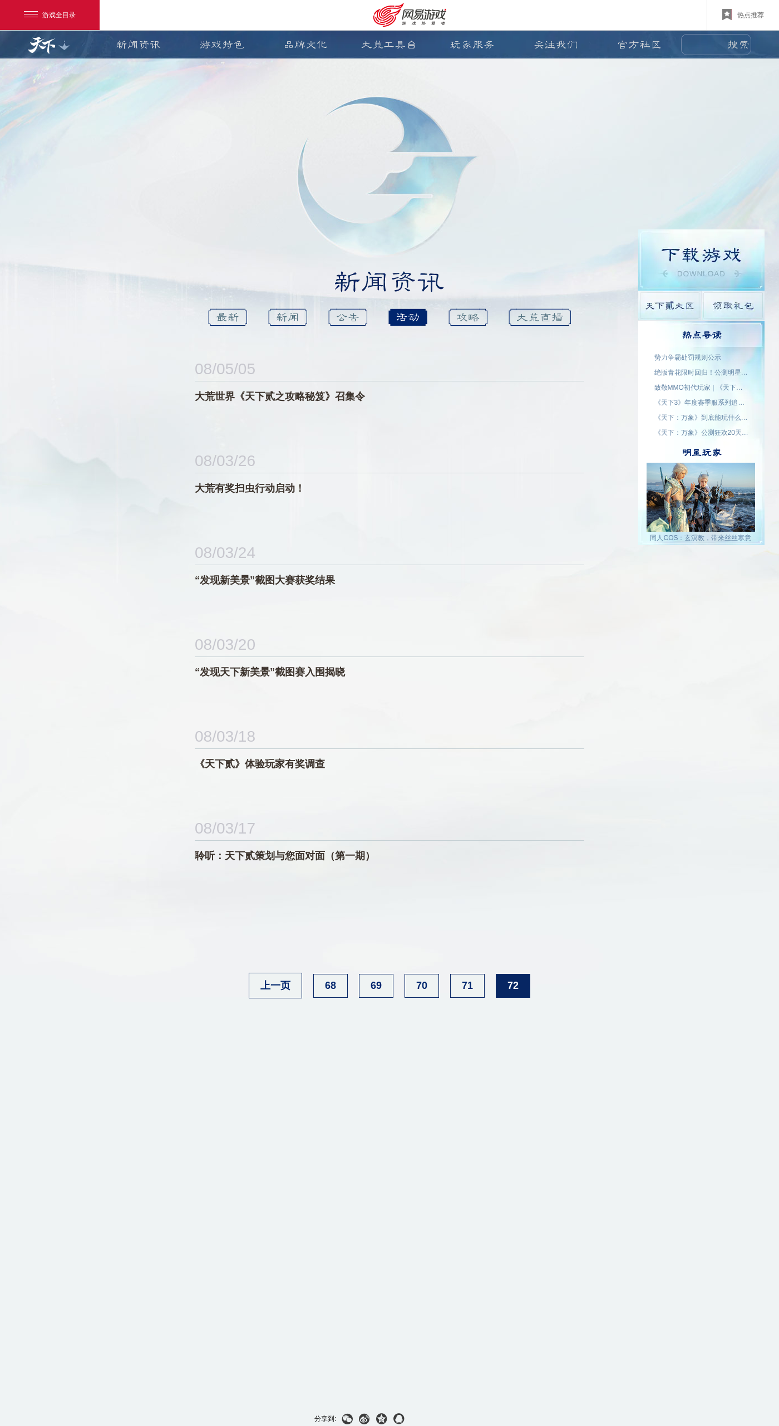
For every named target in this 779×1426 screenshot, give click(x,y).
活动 (408, 317)
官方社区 (639, 44)
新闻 (287, 317)
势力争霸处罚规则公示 (687, 357)
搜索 (738, 44)
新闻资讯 (138, 44)
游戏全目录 (50, 15)
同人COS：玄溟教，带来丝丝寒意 (700, 538)
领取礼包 (733, 305)
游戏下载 (701, 260)
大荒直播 (539, 317)
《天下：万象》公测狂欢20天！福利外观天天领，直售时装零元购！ (701, 433)
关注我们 (556, 44)
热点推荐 (743, 14)
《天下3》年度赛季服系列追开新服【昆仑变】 (701, 402)
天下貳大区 (669, 305)
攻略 (468, 317)
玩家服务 (472, 44)
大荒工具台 (389, 44)
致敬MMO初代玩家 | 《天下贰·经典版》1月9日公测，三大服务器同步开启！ (701, 387)
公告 (347, 317)
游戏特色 (222, 44)
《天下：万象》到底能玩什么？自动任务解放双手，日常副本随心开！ (701, 418)
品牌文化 (305, 44)
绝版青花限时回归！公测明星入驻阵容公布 (701, 372)
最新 (227, 317)
